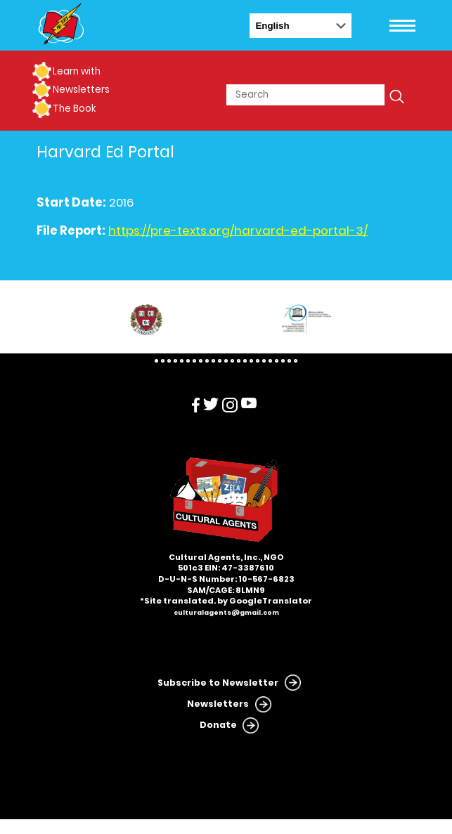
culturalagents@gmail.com (226, 612)
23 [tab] (295, 361)
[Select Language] (300, 25)
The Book (74, 108)
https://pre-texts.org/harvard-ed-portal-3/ (238, 231)
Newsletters (81, 89)
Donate (218, 725)
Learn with (77, 71)
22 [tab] (289, 361)
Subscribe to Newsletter (217, 683)
